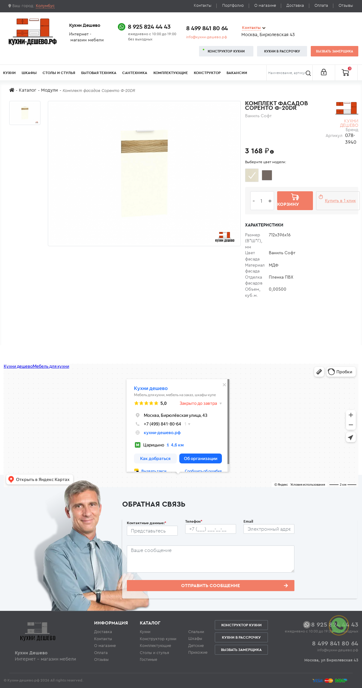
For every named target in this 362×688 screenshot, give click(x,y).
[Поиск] (289, 73)
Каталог (27, 90)
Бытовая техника (98, 72)
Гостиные (148, 659)
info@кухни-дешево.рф (206, 37)
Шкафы (29, 72)
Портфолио (233, 5)
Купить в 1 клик (340, 200)
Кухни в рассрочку (282, 51)
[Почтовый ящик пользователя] (268, 529)
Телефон (193, 521)
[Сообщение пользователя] (210, 559)
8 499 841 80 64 (207, 28)
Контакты (202, 5)
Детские (196, 645)
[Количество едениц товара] (261, 201)
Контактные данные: (146, 522)
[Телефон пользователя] (210, 529)
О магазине (265, 5)
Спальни (196, 631)
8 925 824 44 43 (149, 26)
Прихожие (197, 652)
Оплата (321, 5)
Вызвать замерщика (334, 51)
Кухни (9, 72)
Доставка (295, 5)
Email (248, 521)
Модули (49, 90)
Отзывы (346, 5)
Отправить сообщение (234, 585)
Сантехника (134, 72)
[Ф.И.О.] (152, 531)
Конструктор (207, 72)
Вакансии (237, 72)
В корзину (288, 200)
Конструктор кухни (226, 51)
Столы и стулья (59, 72)
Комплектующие (170, 72)
